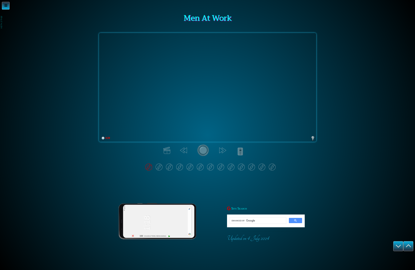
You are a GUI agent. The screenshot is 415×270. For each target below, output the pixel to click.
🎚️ (240, 152)
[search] (258, 220)
